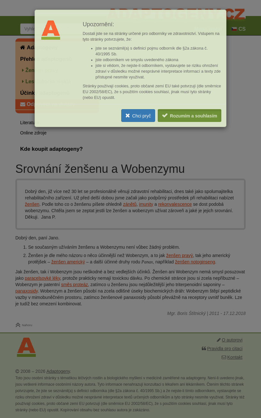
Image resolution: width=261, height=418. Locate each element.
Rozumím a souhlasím (193, 115)
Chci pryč (141, 115)
